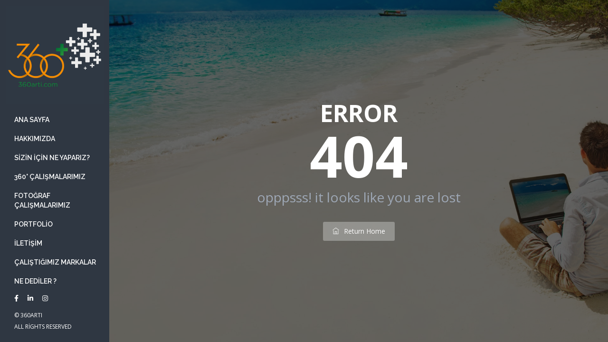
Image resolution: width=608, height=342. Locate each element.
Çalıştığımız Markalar (55, 262)
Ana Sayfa (31, 120)
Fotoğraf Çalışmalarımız (42, 200)
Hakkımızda (34, 138)
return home (358, 231)
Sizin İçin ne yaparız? (52, 158)
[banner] (54, 171)
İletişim (28, 243)
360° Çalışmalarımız (50, 176)
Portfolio (33, 224)
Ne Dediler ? (35, 281)
